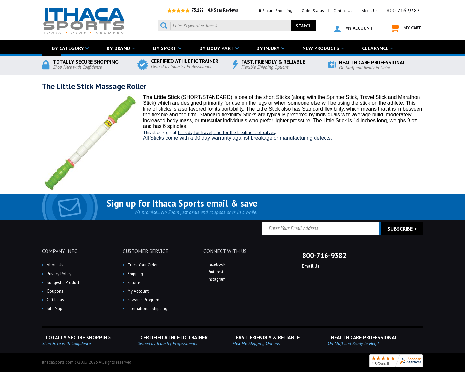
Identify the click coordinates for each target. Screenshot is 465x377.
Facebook (216, 264)
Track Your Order (143, 265)
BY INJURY (268, 48)
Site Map (54, 308)
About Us (369, 10)
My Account (138, 291)
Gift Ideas (55, 300)
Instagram (216, 279)
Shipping (135, 273)
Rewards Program (143, 300)
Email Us (310, 266)
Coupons (55, 291)
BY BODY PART (216, 48)
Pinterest (215, 272)
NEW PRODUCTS (320, 48)
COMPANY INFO (60, 251)
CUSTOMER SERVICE (145, 251)
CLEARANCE (375, 48)
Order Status (313, 10)
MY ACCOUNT (353, 28)
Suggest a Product (63, 282)
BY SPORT (165, 48)
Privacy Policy (59, 273)
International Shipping (147, 308)
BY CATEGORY (68, 48)
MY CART (405, 28)
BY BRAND (118, 48)
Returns (134, 282)
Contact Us (342, 10)
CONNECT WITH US (225, 251)
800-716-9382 (403, 10)
